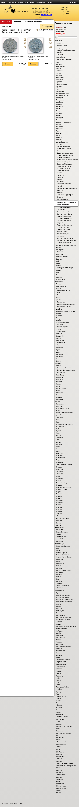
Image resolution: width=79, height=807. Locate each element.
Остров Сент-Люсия (64, 220)
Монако (58, 505)
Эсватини (59, 772)
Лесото (58, 442)
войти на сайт (46, 15)
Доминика (60, 181)
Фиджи (58, 712)
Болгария (59, 117)
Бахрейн (59, 104)
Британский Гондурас (64, 164)
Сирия (58, 640)
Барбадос (59, 102)
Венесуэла (60, 250)
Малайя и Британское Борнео (67, 188)
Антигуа (59, 144)
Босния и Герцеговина (63, 122)
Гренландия (61, 302)
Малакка (60, 471)
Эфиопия (59, 779)
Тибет (58, 678)
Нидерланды (60, 527)
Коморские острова (62, 408)
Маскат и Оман (61, 489)
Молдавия (59, 502)
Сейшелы (59, 631)
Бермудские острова (64, 148)
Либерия (59, 444)
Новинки (59, 27)
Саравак (60, 473)
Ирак (58, 350)
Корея (58, 422)
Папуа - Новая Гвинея (63, 570)
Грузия (58, 297)
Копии (58, 420)
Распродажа (60, 34)
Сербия (58, 633)
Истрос (58, 361)
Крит (58, 292)
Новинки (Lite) (61, 29)
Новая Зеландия (62, 532)
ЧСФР (59, 747)
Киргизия (59, 397)
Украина (59, 708)
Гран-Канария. (61, 286)
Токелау (60, 538)
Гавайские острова (63, 659)
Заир (58, 318)
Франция (59, 724)
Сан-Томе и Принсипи (63, 617)
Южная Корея (61, 786)
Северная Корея (61, 629)
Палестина (60, 563)
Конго (58, 410)
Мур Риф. (59, 509)
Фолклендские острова (65, 238)
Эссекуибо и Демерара (65, 268)
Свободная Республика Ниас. (66, 626)
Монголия (59, 507)
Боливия (59, 120)
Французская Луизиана (64, 726)
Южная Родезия (62, 326)
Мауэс (58, 492)
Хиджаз (59, 621)
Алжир (58, 68)
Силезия (60, 588)
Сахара (58, 624)
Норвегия (59, 541)
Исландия (59, 356)
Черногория (60, 737)
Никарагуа (59, 530)
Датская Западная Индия (66, 304)
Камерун (59, 381)
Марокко (59, 485)
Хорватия (59, 731)
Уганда (58, 700)
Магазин (4, 2)
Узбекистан (60, 703)
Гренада (60, 177)
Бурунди (59, 133)
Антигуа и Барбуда (63, 146)
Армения (59, 87)
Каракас (60, 252)
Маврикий (59, 455)
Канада (58, 384)
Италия (58, 363)
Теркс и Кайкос (62, 231)
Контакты (6, 26)
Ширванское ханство (64, 59)
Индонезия (60, 340)
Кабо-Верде (60, 375)
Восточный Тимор (62, 257)
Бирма (59, 516)
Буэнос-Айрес (62, 84)
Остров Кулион (62, 716)
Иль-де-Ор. (60, 336)
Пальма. (59, 566)
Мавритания (60, 457)
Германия (59, 281)
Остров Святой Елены (64, 212)
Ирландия (59, 354)
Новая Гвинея (62, 45)
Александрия (60, 66)
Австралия (60, 43)
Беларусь (59, 106)
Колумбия (59, 406)
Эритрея (59, 770)
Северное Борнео (63, 227)
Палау (58, 561)
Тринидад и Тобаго (62, 687)
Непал (58, 523)
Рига (58, 439)
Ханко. (59, 721)
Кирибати (59, 399)
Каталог (12, 2)
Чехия (58, 740)
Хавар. (58, 729)
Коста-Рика (60, 426)
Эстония (59, 777)
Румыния (59, 608)
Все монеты (60, 31)
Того (57, 682)
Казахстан (59, 377)
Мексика (59, 496)
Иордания (59, 348)
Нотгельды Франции (63, 546)
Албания (59, 64)
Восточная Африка (63, 168)
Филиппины (60, 714)
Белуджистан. (61, 111)
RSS (64, 27)
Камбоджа (59, 379)
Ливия (58, 449)
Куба (57, 428)
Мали (58, 476)
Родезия (60, 223)
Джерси (59, 179)
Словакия (59, 642)
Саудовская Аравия (63, 619)
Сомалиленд (60, 651)
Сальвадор (60, 611)
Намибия (59, 521)
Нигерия (59, 525)
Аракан (59, 513)
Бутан (58, 135)
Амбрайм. (59, 71)
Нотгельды (60, 543)
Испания (59, 359)
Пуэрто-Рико (61, 662)
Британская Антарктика (65, 153)
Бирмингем (61, 151)
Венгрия (59, 247)
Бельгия (59, 113)
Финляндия (60, 719)
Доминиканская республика (65, 311)
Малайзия (59, 469)
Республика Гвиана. (63, 597)
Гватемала (59, 275)
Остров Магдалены (62, 555)
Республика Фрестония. (64, 602)
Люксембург (60, 453)
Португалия (60, 591)
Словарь (20, 2)
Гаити (58, 263)
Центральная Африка (63, 733)
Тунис (58, 694)
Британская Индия (63, 162)
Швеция (59, 754)
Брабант (60, 52)
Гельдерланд (60, 279)
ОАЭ (57, 548)
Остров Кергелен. (62, 553)
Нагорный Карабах (62, 518)
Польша (59, 581)
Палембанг (61, 343)
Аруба (58, 89)
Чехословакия (61, 744)
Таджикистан (60, 666)
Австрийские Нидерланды (66, 50)
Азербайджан (60, 57)
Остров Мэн (61, 209)
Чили (58, 749)
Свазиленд (61, 774)
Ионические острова (64, 290)
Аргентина (59, 82)
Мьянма (59, 511)
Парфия (59, 574)
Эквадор (59, 761)
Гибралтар (60, 175)
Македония (60, 462)
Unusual (59, 41)
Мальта (58, 481)
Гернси (59, 173)
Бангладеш (60, 100)
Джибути (59, 309)
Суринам (59, 655)
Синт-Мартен (60, 637)
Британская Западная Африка (67, 159)
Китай (58, 402)
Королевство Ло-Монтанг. (65, 424)
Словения (59, 644)
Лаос (58, 433)
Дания (58, 300)
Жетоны (59, 316)
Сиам (59, 671)
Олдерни (60, 197)
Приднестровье (61, 593)
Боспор (58, 124)
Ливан (58, 447)
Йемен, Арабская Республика (67, 368)
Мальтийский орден (63, 483)
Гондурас (59, 284)
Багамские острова (62, 95)
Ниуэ (59, 534)
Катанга (60, 417)
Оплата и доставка (33, 22)
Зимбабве (59, 324)
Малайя (59, 186)
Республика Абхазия (63, 595)
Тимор (58, 680)
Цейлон (60, 758)
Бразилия (59, 128)
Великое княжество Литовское (66, 245)
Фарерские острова (64, 306)
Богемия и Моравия (64, 742)
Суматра (60, 345)
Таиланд (59, 669)
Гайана (58, 265)
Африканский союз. (63, 93)
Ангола (58, 73)
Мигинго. (59, 498)
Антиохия (59, 79)
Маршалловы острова (63, 487)
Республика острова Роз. (64, 599)
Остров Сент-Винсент (64, 218)
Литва (58, 451)
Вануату (59, 137)
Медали (59, 494)
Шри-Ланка (60, 756)
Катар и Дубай (61, 388)
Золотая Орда (61, 331)
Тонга (58, 685)
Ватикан (59, 140)
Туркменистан (61, 696)
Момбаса (60, 192)
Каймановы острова (64, 184)
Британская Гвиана (63, 157)
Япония (58, 792)
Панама (59, 568)
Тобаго (59, 689)
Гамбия (58, 270)
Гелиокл (59, 277)
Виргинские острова (64, 166)
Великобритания (62, 142)
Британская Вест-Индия (65, 155)
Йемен (58, 365)
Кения (58, 390)
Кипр (58, 395)
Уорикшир (60, 236)
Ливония (60, 437)
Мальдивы (59, 478)
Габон (58, 261)
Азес (57, 62)
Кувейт (58, 431)
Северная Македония (64, 464)
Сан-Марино (60, 615)
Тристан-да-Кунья (63, 234)
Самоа (58, 613)
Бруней (58, 131)
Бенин (58, 115)
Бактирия (59, 98)
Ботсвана (59, 126)
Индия (58, 338)
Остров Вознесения (64, 207)
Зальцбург (60, 54)
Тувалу (58, 692)
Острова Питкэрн (63, 199)
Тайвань (59, 674)
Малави (59, 467)
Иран (58, 352)
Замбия (58, 320)
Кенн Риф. (59, 393)
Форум (32, 2)
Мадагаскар (60, 460)
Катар (58, 386)
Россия (58, 604)
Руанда (58, 606)
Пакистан (59, 559)
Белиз (58, 108)
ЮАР (58, 781)
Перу (58, 579)
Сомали (59, 648)
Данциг (59, 583)
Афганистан (60, 91)
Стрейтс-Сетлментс (64, 229)
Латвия (58, 435)
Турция (58, 698)
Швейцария (60, 752)
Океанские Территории (65, 195)
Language (73, 2)
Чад (57, 735)
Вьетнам (59, 259)
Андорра (59, 75)
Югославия (60, 784)
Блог (26, 2)
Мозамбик (59, 500)
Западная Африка (62, 322)
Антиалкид (60, 77)
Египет (58, 313)
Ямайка (59, 790)
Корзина (48, 26)
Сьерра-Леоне (61, 664)
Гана (57, 272)
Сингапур (59, 635)
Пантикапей (61, 295)
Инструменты (41, 2)
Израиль (59, 334)
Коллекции (60, 404)
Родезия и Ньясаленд (64, 225)
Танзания (59, 676)
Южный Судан (61, 788)
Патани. (59, 577)
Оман (58, 550)
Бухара (59, 705)
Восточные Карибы (63, 170)
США (58, 657)
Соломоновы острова (63, 646)
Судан (58, 653)
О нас (50, 2)
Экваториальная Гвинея (64, 763)
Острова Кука (62, 536)
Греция (58, 288)
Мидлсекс (60, 190)
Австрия (59, 48)
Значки (58, 329)
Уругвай (59, 710)
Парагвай (59, 572)
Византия (59, 254)
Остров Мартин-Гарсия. (64, 557)
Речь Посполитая (63, 585)
